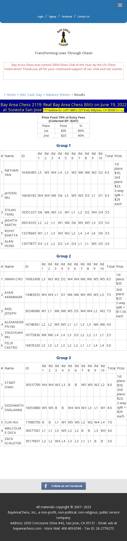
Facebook (67, 16)
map (120, 110)
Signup (52, 16)
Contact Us (84, 16)
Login (40, 16)
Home (11, 94)
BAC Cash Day (31, 94)
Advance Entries (58, 94)
